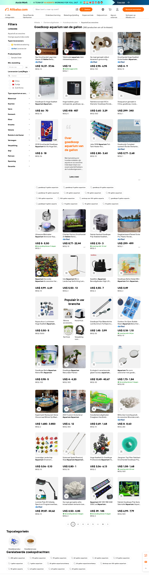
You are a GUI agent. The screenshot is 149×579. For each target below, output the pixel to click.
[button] (76, 9)
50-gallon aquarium (93, 193)
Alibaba (37, 22)
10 (103, 524)
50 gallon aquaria (15, 569)
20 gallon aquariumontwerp (58, 563)
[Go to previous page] (68, 524)
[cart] (110, 10)
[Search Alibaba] (55, 9)
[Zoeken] (85, 9)
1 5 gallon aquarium (69, 204)
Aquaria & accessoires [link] (89, 22)
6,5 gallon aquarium (35, 569)
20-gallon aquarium (72, 193)
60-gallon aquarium (79, 558)
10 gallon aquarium (90, 204)
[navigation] (18, 273)
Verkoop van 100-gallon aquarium (113, 563)
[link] (146, 555)
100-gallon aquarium (44, 198)
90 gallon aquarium (38, 558)
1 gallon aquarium (15, 563)
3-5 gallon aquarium (121, 558)
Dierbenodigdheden (51, 22)
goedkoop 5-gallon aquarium (47, 187)
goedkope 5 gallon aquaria (119, 198)
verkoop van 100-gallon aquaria (91, 198)
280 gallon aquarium (16, 558)
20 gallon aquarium (77, 569)
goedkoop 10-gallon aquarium (101, 187)
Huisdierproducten (70, 22)
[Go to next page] (108, 524)
